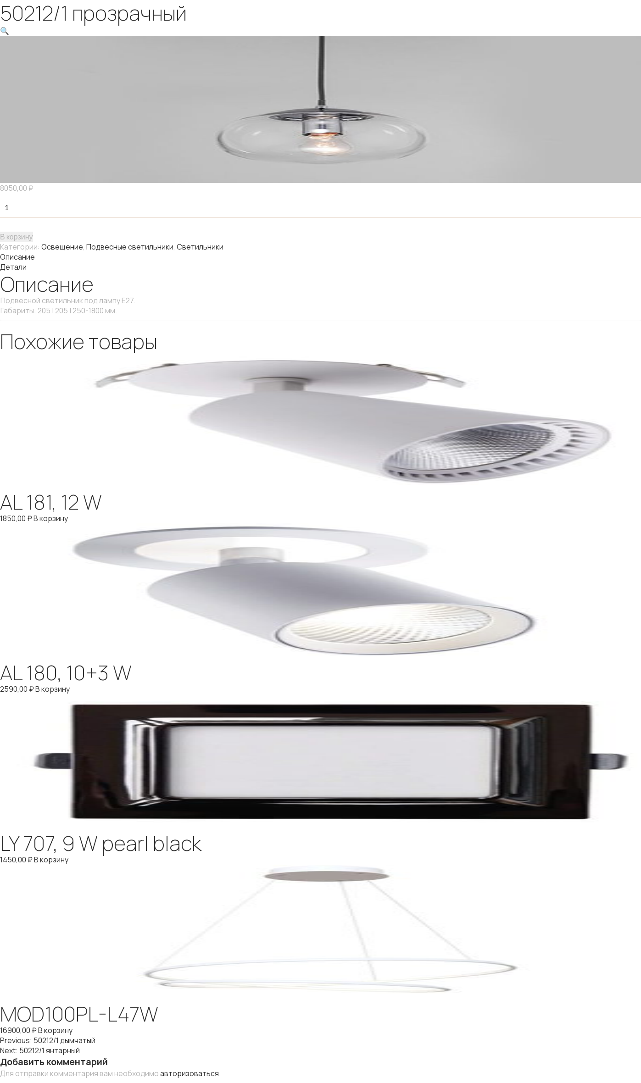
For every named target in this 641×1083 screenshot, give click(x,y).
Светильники (200, 247)
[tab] (320, 257)
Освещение (62, 247)
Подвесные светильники (129, 247)
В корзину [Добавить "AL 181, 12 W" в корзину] (50, 518)
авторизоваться (189, 1073)
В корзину (16, 236)
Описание (17, 257)
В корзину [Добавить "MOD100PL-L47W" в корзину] (55, 1030)
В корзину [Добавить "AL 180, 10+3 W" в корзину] (52, 689)
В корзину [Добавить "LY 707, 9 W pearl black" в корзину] (51, 860)
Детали (13, 267)
